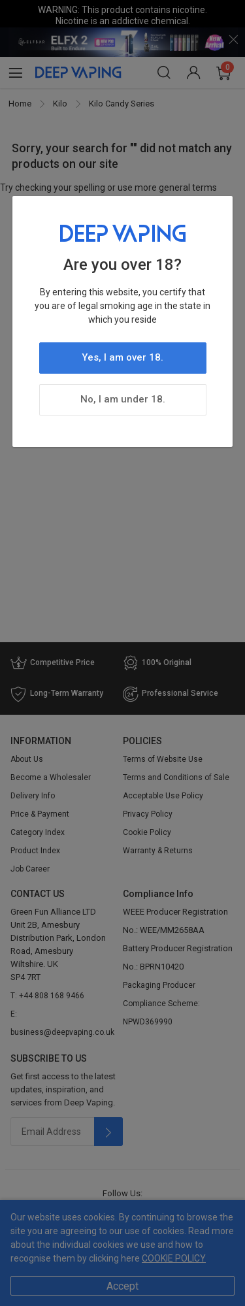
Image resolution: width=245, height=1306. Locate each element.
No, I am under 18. (122, 399)
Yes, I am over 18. (122, 357)
